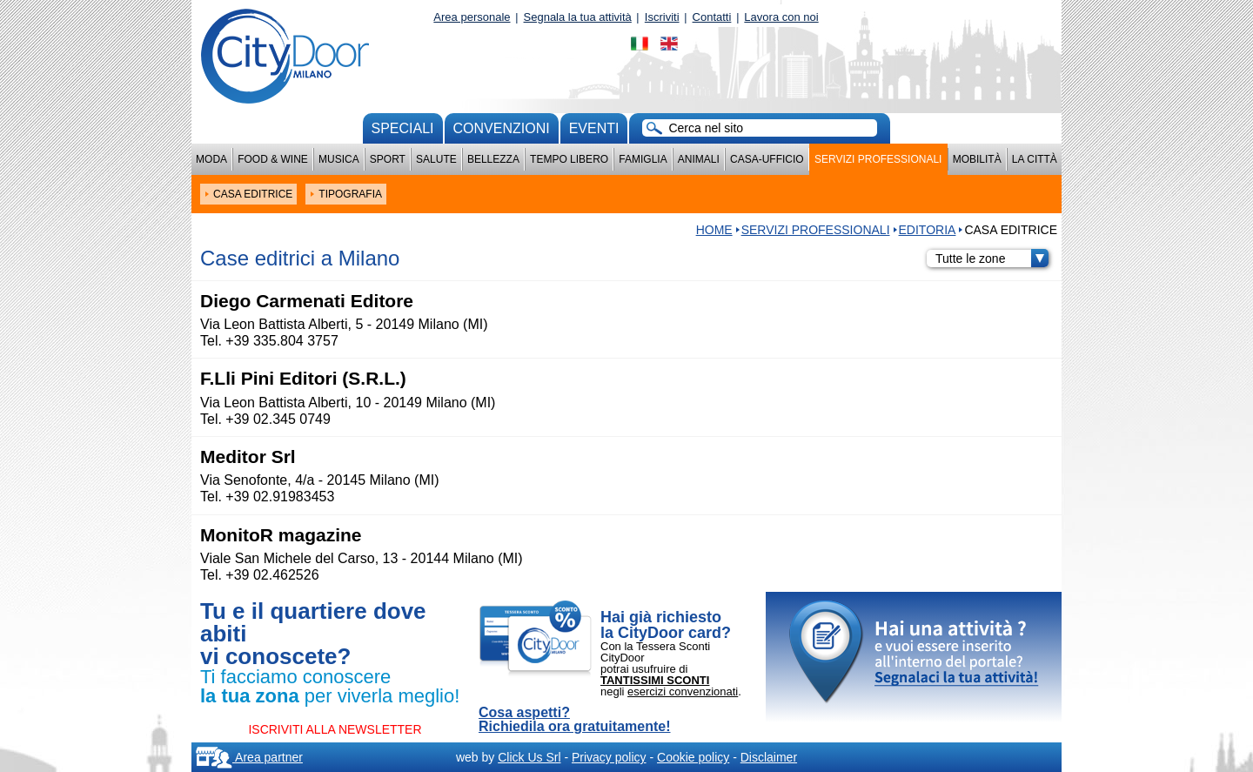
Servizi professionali (877, 159)
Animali (699, 159)
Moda (211, 159)
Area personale (471, 16)
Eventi (594, 128)
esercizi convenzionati (682, 691)
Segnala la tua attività (578, 16)
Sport (387, 159)
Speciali (403, 128)
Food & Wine (273, 159)
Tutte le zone (992, 258)
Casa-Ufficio (767, 159)
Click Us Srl (529, 757)
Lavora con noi (781, 16)
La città (1034, 159)
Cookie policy (693, 757)
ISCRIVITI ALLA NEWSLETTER (334, 729)
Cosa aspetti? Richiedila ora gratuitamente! (575, 720)
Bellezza (493, 159)
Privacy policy (609, 757)
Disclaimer (768, 757)
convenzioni (501, 128)
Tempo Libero (569, 159)
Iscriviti (662, 16)
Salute (436, 159)
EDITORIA (927, 230)
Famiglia (643, 159)
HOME (714, 230)
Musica (338, 159)
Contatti (712, 16)
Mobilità (977, 159)
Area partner (249, 757)
